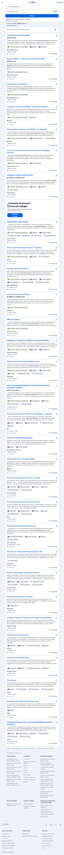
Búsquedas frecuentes (14, 755)
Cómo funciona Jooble (8, 843)
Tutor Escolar (11, 682)
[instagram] (51, 825)
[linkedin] (60, 825)
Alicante (26, 774)
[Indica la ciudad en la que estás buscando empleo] (32, 11)
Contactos (5, 838)
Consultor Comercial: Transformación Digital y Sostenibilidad (29, 619)
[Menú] (2, 2)
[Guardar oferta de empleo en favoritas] (56, 35)
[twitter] (55, 825)
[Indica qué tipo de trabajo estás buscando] (32, 7)
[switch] (56, 29)
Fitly (43, 848)
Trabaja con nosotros (7, 848)
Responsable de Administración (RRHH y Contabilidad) (27, 129)
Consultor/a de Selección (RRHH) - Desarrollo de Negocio (27, 107)
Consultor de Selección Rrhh (17, 270)
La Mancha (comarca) (29, 781)
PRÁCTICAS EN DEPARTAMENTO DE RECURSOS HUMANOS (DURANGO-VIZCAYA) (28, 388)
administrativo (44, 818)
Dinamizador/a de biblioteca (17, 84)
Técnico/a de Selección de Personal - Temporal (24, 249)
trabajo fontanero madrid (47, 816)
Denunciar (52, 54)
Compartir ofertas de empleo (29, 836)
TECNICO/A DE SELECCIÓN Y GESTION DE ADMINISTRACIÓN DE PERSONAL (30, 725)
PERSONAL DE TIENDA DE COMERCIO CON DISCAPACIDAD (28, 342)
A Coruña (26, 761)
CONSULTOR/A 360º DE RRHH (17, 223)
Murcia (25, 772)
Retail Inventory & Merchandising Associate (23, 703)
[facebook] (46, 825)
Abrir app (60, 2)
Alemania (26, 767)
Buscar (32, 16)
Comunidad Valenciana (30, 779)
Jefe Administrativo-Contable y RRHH (21, 460)
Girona (25, 769)
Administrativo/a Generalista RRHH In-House (23, 363)
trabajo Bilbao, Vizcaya (46, 813)
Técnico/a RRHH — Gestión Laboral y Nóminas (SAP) (26, 59)
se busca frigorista (45, 811)
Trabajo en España (47, 836)
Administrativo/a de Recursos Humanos (21, 527)
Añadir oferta (25, 834)
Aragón (25, 783)
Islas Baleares (27, 776)
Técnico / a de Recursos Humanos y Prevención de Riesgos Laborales (28, 151)
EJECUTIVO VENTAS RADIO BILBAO (19, 439)
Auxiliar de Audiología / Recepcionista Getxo (23, 574)
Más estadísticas (13, 26)
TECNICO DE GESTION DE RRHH (18, 35)
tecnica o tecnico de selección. (18, 296)
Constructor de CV (47, 845)
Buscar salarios (46, 843)
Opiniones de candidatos (8, 845)
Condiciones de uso (47, 838)
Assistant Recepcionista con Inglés (20, 598)
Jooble (11, 852)
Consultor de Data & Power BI (17, 636)
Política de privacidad (47, 841)
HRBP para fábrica (13, 321)
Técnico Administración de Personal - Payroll (23, 479)
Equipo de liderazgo (7, 841)
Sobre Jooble (5, 834)
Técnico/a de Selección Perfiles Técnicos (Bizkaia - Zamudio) (29, 415)
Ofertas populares (28, 805)
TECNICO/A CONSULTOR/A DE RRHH (20, 175)
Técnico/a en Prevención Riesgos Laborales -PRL (25, 553)
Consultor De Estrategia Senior (18, 659)
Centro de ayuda (6, 836)
